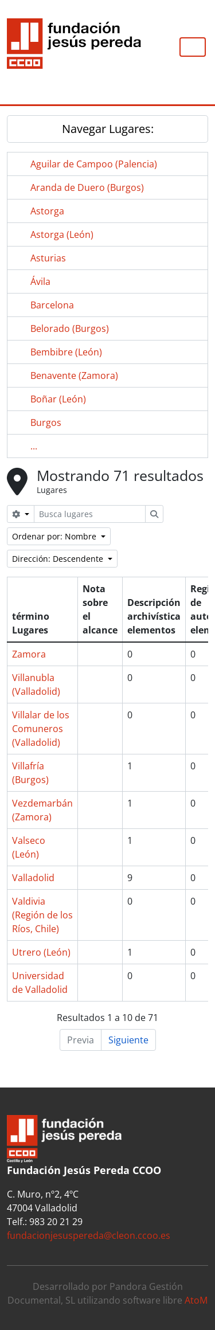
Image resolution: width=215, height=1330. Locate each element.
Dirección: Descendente (58, 558)
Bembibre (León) (66, 352)
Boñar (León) (58, 399)
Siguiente (128, 1040)
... (33, 446)
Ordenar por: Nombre (55, 536)
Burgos (45, 422)
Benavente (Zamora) (74, 375)
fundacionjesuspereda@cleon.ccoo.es (88, 1235)
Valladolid (33, 877)
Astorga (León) (61, 234)
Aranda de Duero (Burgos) (87, 187)
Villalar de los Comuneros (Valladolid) (40, 729)
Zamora (29, 654)
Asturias (48, 258)
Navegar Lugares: (108, 128)
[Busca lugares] (90, 514)
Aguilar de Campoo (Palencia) (93, 164)
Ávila (40, 281)
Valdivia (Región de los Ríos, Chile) (42, 915)
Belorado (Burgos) (69, 328)
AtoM (196, 1300)
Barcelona (52, 305)
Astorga (47, 211)
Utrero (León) (41, 952)
